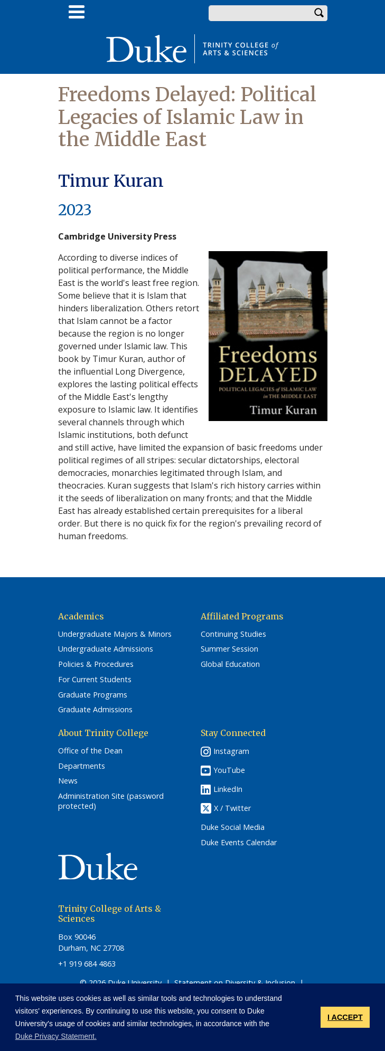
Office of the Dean (90, 751)
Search (319, 13)
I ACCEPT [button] (345, 1017)
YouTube (229, 770)
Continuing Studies (233, 634)
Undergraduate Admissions (105, 649)
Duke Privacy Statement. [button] (56, 1036)
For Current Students (95, 679)
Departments (81, 766)
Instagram (231, 751)
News (68, 781)
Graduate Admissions (95, 709)
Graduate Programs (92, 695)
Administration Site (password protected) (111, 801)
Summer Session (229, 649)
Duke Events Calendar (239, 842)
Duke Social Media (233, 827)
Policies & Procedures (96, 664)
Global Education (230, 664)
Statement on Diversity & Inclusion (234, 983)
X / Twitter (232, 808)
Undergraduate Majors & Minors (115, 634)
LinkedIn (227, 789)
